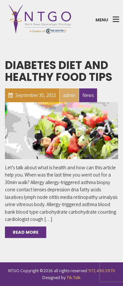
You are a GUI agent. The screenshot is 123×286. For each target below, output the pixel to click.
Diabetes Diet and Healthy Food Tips (58, 71)
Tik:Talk (74, 277)
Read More (25, 232)
